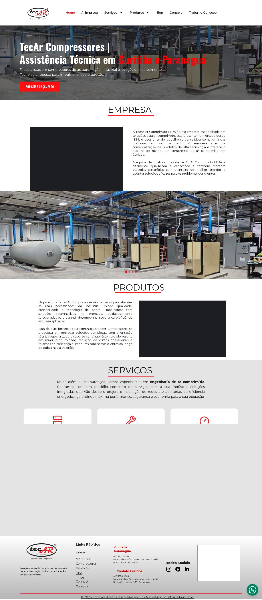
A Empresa (89, 13)
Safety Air (83, 568)
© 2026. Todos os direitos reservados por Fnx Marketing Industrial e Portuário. (137, 597)
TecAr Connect (82, 580)
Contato (176, 13)
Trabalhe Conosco (203, 13)
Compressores (86, 564)
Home (70, 13)
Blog (159, 13)
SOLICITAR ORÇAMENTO (40, 86)
